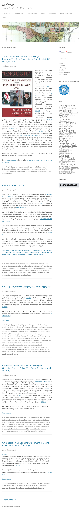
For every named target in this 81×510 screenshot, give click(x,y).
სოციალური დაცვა (22, 331)
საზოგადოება (63, 68)
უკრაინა (33, 431)
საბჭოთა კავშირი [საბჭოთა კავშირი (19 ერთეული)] (67, 159)
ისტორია (18, 266)
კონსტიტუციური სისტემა (26, 336)
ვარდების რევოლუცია (30, 169)
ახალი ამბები (52, 13)
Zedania (40, 255)
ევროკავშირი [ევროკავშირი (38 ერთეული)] (67, 123)
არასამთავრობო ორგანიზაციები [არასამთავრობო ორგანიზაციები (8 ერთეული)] (67, 108)
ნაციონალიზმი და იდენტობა (30, 266)
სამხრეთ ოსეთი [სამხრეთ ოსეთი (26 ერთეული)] (67, 164)
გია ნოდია (13, 171)
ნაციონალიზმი (13, 272)
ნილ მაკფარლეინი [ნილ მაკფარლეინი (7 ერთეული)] (64, 149)
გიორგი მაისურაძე (16, 270)
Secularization (32, 272)
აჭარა (4, 334)
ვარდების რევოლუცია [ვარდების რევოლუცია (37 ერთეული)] (66, 129)
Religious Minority (22, 349)
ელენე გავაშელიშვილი (27, 268)
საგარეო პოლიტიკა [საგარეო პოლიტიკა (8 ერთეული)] (64, 162)
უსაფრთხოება (63, 74)
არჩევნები (35, 338)
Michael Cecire (29, 426)
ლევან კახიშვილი (7, 426)
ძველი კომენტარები (9, 499)
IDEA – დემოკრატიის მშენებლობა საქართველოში (26, 286)
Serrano (14, 255)
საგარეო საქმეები (22, 420)
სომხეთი (35, 420)
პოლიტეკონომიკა (43, 329)
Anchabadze (48, 250)
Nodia (4, 255)
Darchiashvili (17, 252)
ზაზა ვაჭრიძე (27, 275)
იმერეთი (31, 343)
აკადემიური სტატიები (8, 266)
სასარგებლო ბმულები (66, 13)
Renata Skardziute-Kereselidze (20, 429)
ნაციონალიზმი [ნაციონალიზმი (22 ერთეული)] (69, 145)
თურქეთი (28, 431)
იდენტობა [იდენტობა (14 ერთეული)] (68, 134)
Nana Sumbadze (24, 347)
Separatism (13, 431)
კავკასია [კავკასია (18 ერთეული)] (62, 136)
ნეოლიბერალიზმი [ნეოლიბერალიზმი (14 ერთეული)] (66, 147)
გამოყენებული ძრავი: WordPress (11, 506)
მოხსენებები (13, 331)
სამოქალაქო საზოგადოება (10, 327)
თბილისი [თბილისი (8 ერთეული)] (61, 134)
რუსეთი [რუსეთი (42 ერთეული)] (64, 155)
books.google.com (12, 160)
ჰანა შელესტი (13, 424)
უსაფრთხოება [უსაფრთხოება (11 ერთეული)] (69, 169)
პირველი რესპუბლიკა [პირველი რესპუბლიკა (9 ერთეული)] (65, 150)
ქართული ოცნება (45, 422)
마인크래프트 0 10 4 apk (42, 382)
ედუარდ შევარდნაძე (24, 422)
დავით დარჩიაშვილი (40, 336)
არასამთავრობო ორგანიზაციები (34, 488)
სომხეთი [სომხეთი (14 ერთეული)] (62, 166)
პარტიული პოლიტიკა (31, 329)
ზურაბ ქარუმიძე (7, 173)
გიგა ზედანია (6, 270)
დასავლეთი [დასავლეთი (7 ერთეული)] (73, 115)
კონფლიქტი (13, 422)
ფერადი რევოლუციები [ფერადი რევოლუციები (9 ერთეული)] (65, 171)
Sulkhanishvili (21, 255)
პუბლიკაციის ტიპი (18, 13)
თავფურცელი (6, 13)
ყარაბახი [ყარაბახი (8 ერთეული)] (73, 172)
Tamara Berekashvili (33, 352)
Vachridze (35, 255)
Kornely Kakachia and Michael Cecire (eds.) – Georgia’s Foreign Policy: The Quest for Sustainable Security (27, 368)
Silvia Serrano (41, 272)
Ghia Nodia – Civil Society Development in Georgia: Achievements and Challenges (26, 444)
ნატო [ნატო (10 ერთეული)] (60, 146)
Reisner (9, 255)
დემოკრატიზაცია (24, 327)
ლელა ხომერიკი (33, 345)
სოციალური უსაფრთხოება (18, 352)
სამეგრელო (30, 349)
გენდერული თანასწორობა (33, 340)
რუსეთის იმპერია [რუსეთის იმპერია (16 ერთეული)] (66, 157)
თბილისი (42, 352)
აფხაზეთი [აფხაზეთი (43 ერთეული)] (65, 111)
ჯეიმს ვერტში (21, 171)
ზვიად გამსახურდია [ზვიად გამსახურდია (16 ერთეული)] (67, 133)
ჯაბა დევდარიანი (17, 345)
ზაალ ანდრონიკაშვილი (15, 275)
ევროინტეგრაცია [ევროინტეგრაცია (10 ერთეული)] (64, 121)
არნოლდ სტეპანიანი (40, 334)
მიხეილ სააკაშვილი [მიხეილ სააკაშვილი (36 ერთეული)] (66, 142)
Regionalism (12, 349)
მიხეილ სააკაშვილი (31, 171)
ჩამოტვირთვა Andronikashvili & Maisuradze (16, 250)
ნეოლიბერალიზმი (35, 347)
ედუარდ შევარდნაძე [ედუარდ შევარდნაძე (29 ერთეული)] (65, 117)
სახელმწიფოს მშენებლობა (37, 331)
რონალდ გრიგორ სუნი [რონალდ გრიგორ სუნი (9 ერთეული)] (65, 153)
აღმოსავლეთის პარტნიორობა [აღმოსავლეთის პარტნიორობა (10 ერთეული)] (68, 113)
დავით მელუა (15, 338)
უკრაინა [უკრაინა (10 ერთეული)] (61, 169)
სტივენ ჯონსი (21, 431)
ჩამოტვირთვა (6, 320)
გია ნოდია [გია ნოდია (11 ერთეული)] (66, 115)
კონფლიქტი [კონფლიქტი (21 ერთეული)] (65, 138)
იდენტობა (26, 270)
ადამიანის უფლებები (17, 329)
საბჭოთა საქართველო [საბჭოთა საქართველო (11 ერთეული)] (67, 161)
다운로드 (49, 86)
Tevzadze (28, 255)
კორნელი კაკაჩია (43, 424)
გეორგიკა (8, 4)
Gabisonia (25, 252)
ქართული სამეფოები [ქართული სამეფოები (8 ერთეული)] (64, 172)
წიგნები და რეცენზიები (9, 169)
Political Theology (23, 272)
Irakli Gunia (38, 167)
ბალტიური (41, 420)
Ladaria (49, 252)
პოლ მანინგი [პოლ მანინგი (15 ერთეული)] (64, 151)
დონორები (14, 488)
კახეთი (25, 345)
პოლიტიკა (20, 169)
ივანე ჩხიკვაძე (33, 424)
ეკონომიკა (33, 327)
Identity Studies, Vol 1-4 (13, 185)
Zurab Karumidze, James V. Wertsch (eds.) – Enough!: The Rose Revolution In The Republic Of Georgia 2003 (26, 59)
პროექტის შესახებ (32, 13)
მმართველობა (6, 329)
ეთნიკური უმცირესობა (18, 340)
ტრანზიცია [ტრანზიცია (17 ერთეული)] (74, 167)
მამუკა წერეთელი (19, 426)
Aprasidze (8, 252)
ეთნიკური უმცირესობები (44, 327)
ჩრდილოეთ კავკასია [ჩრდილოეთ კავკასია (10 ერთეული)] (65, 173)
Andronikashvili (37, 250)
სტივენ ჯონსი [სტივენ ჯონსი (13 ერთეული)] (64, 168)
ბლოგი (4, 17)
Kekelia (43, 252)
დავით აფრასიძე (14, 268)
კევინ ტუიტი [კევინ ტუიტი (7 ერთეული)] (70, 136)
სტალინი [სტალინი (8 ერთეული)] (68, 166)
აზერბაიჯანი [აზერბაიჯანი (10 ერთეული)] (62, 107)
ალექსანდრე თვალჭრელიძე (15, 334)
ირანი (26, 424)
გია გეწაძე (45, 340)
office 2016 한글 (21, 208)
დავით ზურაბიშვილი (25, 338)
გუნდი (42, 13)
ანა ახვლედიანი (29, 334)
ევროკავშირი (35, 422)
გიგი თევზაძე (11, 343)
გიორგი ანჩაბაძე (39, 268)
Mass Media (15, 347)
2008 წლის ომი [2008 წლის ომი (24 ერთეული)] (67, 105)
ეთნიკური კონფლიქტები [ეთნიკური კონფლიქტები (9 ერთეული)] (66, 125)
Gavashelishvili (34, 252)
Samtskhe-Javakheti (40, 349)
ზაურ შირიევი (41, 431)
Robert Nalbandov (35, 429)
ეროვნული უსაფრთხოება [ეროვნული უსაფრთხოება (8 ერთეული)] (65, 126)
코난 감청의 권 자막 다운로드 (30, 135)
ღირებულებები (13, 354)
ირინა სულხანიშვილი (35, 270)
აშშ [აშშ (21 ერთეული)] (60, 114)
